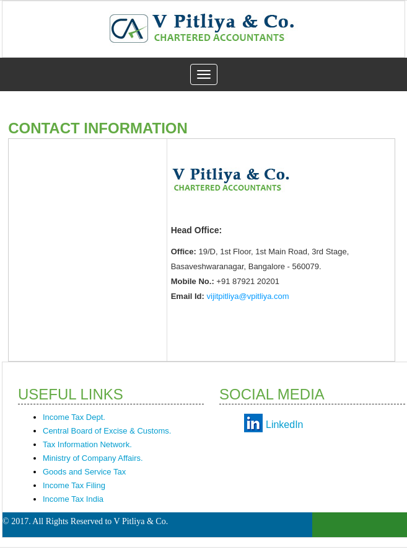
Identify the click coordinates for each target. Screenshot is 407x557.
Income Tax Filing (74, 485)
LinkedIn (285, 424)
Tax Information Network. (87, 444)
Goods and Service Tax (84, 471)
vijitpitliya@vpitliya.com (248, 296)
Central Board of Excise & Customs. (107, 430)
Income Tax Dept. (74, 417)
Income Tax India (73, 499)
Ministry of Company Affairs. (93, 458)
